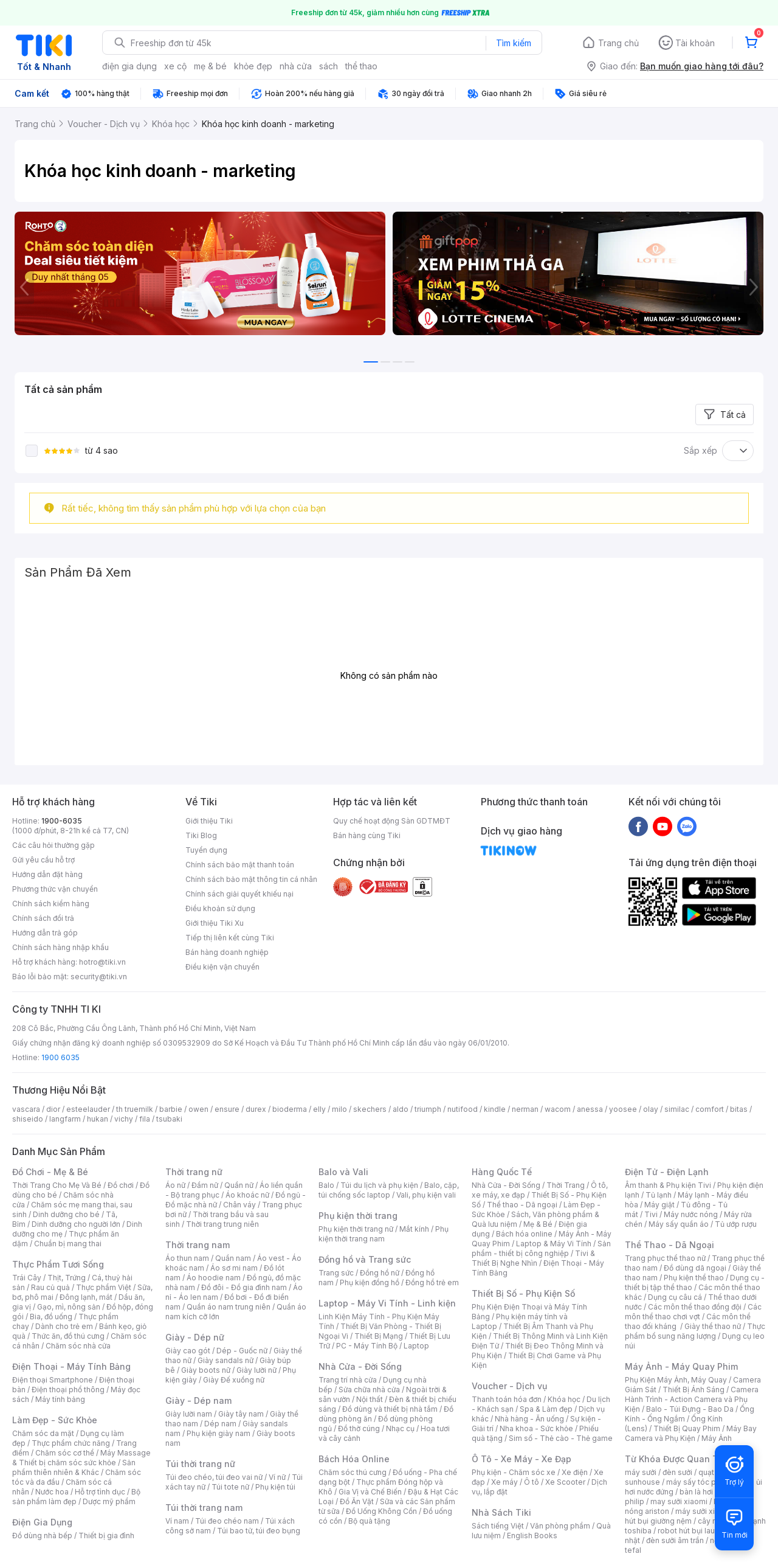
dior (53, 1109)
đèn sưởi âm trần (675, 1540)
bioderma (289, 1109)
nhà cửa (296, 66)
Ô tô (531, 1482)
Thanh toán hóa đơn (507, 1399)
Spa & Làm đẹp (546, 1409)
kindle (495, 1109)
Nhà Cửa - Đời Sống (360, 1366)
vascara (26, 1109)
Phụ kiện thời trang (358, 1215)
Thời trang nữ (193, 1172)
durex (256, 1109)
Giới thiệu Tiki (209, 820)
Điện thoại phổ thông (68, 1389)
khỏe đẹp (253, 66)
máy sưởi (640, 1472)
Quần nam (233, 1258)
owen (198, 1109)
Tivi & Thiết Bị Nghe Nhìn (533, 1258)
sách (328, 66)
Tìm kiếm (513, 43)
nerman (525, 1109)
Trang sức (336, 1272)
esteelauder (88, 1109)
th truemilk (134, 1109)
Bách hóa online (524, 1233)
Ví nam (177, 1520)
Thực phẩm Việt (103, 1287)
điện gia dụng (129, 66)
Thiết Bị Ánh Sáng (694, 1389)
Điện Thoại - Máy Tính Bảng (71, 1366)
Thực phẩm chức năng (71, 1443)
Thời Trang (565, 1185)
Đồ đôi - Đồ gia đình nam (244, 1287)
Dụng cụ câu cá (675, 1297)
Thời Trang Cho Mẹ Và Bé (57, 1185)
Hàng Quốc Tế (502, 1172)
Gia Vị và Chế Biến (370, 1491)
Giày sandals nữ (225, 1360)
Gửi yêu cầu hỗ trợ (43, 859)
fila (144, 1118)
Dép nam (220, 1423)
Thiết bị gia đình (106, 1535)
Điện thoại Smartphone (52, 1379)
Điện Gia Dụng (42, 1522)
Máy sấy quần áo (679, 1224)
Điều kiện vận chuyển (222, 966)
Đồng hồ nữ (379, 1272)
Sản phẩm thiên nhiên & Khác (74, 1467)
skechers (370, 1109)
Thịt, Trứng (66, 1277)
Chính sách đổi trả (43, 918)
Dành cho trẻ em (64, 1326)
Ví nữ (277, 1477)
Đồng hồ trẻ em (432, 1282)
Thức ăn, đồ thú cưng (68, 1336)
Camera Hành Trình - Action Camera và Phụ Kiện (692, 1399)
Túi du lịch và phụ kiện (379, 1185)
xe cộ (175, 66)
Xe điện (575, 1472)
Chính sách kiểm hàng (50, 903)
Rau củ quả (50, 1287)
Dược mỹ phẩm (109, 1501)
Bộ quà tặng (369, 1520)
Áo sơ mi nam (234, 1267)
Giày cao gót (187, 1350)
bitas (739, 1109)
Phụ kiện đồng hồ (369, 1282)
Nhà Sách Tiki (501, 1512)
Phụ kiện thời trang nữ (355, 1229)
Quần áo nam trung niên (228, 1306)
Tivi (651, 1214)
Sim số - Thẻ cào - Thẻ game (561, 1438)
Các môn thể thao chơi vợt (693, 1311)
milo (339, 1109)
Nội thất (369, 1399)
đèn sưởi (677, 1472)
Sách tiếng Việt (498, 1525)
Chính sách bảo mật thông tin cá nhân (251, 879)
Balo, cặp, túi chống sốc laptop (388, 1190)
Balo (326, 1185)
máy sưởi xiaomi (703, 1511)
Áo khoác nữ (247, 1194)
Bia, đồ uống (51, 1316)
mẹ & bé (210, 66)
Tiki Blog (201, 835)
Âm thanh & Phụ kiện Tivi (668, 1185)
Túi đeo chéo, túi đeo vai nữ (214, 1477)
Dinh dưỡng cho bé (66, 1214)
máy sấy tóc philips (700, 1482)
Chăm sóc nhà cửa (78, 1345)
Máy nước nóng (691, 1214)
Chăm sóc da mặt (43, 1433)
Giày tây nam (241, 1413)
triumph (428, 1109)
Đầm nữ (204, 1185)
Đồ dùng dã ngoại (695, 1267)
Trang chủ (618, 43)
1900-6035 (61, 820)
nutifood (462, 1109)
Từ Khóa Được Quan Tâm (678, 1459)
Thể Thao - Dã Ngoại (669, 1245)
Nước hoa (52, 1491)
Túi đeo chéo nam (227, 1520)
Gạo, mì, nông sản (68, 1306)
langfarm (65, 1118)
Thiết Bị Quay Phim (686, 1428)
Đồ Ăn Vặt (357, 1501)
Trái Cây (26, 1277)
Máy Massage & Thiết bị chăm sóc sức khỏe (81, 1457)
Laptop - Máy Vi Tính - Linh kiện (387, 1303)
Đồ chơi (121, 1185)
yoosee (623, 1109)
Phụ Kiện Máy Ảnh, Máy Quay (676, 1379)
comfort (709, 1109)
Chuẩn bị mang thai (68, 1243)
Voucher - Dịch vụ (509, 1386)
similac (676, 1109)
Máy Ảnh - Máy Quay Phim (681, 1366)
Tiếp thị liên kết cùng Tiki (229, 937)
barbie (170, 1109)
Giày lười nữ (256, 1370)
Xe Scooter (565, 1482)
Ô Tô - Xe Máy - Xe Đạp (521, 1459)
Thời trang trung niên (222, 1224)
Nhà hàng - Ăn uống (529, 1418)
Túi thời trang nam (204, 1507)
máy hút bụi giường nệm (689, 1516)
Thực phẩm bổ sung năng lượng (695, 1331)
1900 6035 (60, 1057)
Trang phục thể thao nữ (665, 1258)
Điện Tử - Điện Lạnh (667, 1172)
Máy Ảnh (716, 1438)
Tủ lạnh (658, 1194)
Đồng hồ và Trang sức (364, 1259)
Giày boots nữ (205, 1370)
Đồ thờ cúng (359, 1428)
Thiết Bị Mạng (378, 1336)
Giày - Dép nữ (194, 1337)
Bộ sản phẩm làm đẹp (76, 1496)
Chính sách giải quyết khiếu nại (239, 893)
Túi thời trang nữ (200, 1464)
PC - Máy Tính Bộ (367, 1345)
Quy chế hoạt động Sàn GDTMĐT (391, 820)
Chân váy (239, 1204)
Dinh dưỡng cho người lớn (76, 1224)
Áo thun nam (187, 1258)
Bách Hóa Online (354, 1459)
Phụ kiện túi (275, 1486)
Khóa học (564, 1399)
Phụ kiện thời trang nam (383, 1233)
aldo (400, 1109)
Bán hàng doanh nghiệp (227, 952)
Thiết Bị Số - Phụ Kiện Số (523, 1293)
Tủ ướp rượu (736, 1224)
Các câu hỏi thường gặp (53, 845)
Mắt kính (414, 1229)
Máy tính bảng (60, 1399)
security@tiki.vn (99, 976)
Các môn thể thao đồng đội (695, 1306)
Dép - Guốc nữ (241, 1350)
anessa (590, 1109)
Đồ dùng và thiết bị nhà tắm (390, 1409)
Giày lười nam (188, 1413)
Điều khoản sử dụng (220, 908)
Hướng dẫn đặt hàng (47, 874)
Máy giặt (659, 1204)
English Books (532, 1535)
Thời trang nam (197, 1245)
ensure (227, 1109)
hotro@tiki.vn (102, 961)
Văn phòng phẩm (560, 1525)
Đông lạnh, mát (86, 1297)
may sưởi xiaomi (678, 1501)
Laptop (416, 1345)
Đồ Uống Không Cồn (381, 1511)
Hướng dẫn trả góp (45, 932)
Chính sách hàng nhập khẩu (60, 947)
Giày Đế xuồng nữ (233, 1379)
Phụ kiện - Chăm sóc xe (514, 1472)
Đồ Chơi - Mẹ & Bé (50, 1172)
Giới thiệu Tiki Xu (214, 923)
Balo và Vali (343, 1172)
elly (319, 1109)
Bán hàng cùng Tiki (367, 835)
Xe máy (504, 1482)
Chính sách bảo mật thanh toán (239, 864)
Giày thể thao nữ (712, 1326)
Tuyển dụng (206, 850)
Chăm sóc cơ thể (64, 1452)
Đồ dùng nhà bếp (42, 1535)
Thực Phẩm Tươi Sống (58, 1264)
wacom (558, 1109)
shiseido (27, 1118)
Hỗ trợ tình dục (100, 1491)
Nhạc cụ (400, 1428)
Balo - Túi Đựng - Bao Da (690, 1409)
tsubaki (169, 1118)
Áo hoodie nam (214, 1277)
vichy (123, 1118)
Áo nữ (175, 1185)
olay (650, 1109)
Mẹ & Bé (538, 1224)
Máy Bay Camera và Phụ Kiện (691, 1433)
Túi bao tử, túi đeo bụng (258, 1530)
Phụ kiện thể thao (694, 1277)
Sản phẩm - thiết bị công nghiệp (541, 1248)
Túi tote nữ (230, 1486)
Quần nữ (238, 1185)
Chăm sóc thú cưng (352, 1472)
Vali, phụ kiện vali (426, 1194)
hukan (97, 1118)
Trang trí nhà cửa (347, 1379)
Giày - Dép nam (198, 1400)
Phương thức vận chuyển (55, 889)
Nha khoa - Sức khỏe (536, 1428)
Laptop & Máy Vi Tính (553, 1243)
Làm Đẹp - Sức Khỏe (54, 1420)
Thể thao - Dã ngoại (522, 1204)
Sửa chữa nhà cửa (369, 1389)
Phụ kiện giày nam (218, 1433)
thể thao (361, 66)
